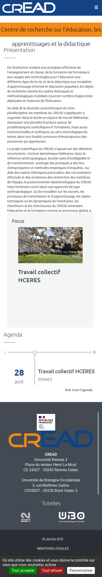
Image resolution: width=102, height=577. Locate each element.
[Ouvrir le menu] (96, 7)
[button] (6, 352)
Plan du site (52, 539)
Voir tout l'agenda (78, 390)
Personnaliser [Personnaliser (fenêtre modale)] (81, 570)
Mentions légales (53, 548)
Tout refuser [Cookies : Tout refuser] (52, 570)
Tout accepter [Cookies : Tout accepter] (22, 570)
